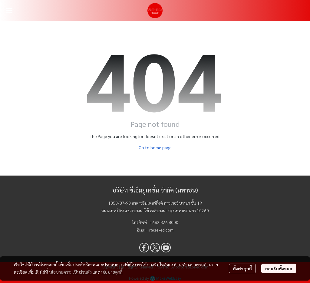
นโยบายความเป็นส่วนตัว (70, 272)
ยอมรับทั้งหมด (278, 268)
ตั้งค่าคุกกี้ (242, 268)
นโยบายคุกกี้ (112, 272)
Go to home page (155, 147)
